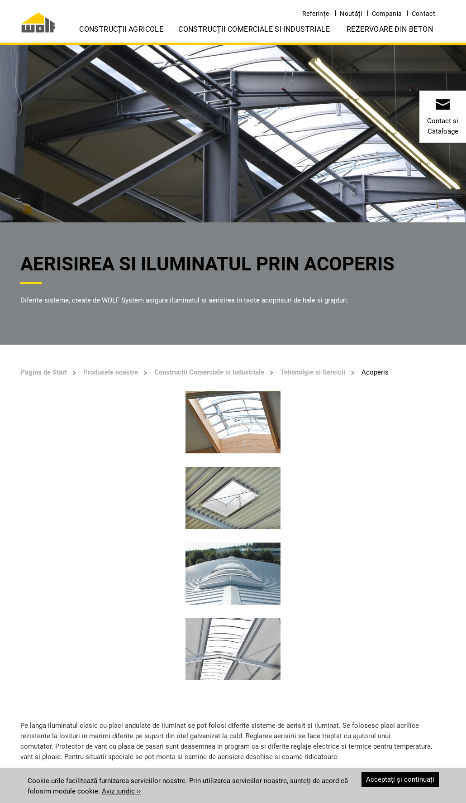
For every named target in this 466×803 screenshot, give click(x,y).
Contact (423, 13)
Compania (387, 13)
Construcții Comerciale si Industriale (254, 29)
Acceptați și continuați (400, 779)
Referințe (315, 13)
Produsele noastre (110, 372)
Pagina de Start (43, 372)
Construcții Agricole (121, 29)
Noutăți (351, 13)
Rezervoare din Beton (390, 29)
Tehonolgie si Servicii (313, 372)
